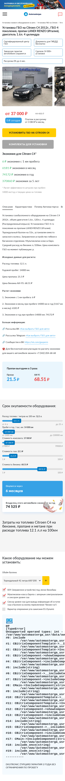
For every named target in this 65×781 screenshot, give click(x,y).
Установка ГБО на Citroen (47, 23)
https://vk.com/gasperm (36, 342)
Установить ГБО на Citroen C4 (29, 132)
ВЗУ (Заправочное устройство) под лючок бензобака (29, 589)
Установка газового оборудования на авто (18, 23)
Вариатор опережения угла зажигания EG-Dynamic (28, 609)
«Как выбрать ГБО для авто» (35, 328)
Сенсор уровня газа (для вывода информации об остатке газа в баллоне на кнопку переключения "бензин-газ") (31, 603)
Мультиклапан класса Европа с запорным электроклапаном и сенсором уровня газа (32, 596)
